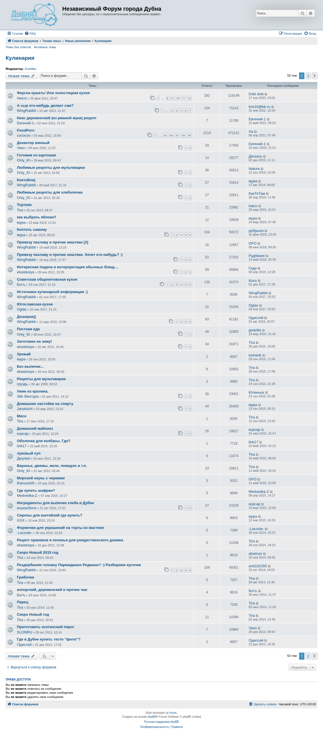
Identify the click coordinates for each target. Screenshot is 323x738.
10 (177, 98)
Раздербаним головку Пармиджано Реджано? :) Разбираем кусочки (79, 565)
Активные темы (45, 47)
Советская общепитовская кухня (47, 279)
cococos (23, 135)
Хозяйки (30, 68)
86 (171, 135)
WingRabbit (26, 110)
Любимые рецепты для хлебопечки (50, 192)
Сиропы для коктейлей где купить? (49, 515)
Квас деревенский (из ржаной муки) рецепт (57, 118)
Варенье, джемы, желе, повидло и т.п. (52, 466)
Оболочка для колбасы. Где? (43, 441)
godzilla (255, 330)
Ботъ (21, 284)
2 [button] (308, 75)
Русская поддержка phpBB (161, 721)
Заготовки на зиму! (34, 341)
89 (189, 135)
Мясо (21, 416)
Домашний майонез (35, 428)
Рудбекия (257, 256)
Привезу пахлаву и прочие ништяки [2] (52, 242)
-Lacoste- (24, 533)
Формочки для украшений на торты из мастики (60, 528)
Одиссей (256, 318)
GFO (253, 243)
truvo (253, 280)
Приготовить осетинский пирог (45, 627)
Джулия (23, 458)
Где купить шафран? (36, 490)
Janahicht (25, 409)
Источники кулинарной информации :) (52, 292)
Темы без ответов (18, 47)
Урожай (24, 354)
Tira (20, 210)
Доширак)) (26, 316)
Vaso (21, 148)
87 (177, 135)
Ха (251, 131)
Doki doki (256, 94)
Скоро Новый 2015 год (37, 552)
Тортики (24, 205)
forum (173, 712)
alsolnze (255, 553)
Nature (254, 169)
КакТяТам (257, 193)
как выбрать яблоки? (36, 217)
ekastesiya (25, 272)
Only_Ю (23, 160)
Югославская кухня (35, 304)
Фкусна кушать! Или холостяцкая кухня (53, 93)
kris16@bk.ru (259, 107)
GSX (20, 520)
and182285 (258, 566)
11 (183, 98)
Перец (22, 602)
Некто (22, 98)
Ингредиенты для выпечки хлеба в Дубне (55, 503)
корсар (22, 433)
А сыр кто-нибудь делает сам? (45, 105)
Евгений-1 (25, 123)
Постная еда (28, 329)
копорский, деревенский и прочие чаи (52, 590)
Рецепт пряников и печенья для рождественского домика (70, 540)
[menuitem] (30, 33)
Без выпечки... (30, 366)
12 (189, 98)
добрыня (256, 231)
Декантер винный (33, 143)
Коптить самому (32, 229)
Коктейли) (26, 180)
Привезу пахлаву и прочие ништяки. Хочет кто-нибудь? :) (69, 254)
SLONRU (24, 632)
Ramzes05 (25, 483)
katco (253, 206)
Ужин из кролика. (32, 391)
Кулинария (20, 58)
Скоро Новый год (33, 614)
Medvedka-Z (27, 495)
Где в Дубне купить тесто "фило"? (49, 639)
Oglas (21, 309)
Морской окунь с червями (41, 478)
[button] (314, 75)
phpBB (152, 716)
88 (183, 135)
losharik (255, 355)
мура (253, 181)
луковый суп (29, 453)
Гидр (253, 268)
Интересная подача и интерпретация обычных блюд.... (67, 267)
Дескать (255, 156)
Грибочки (25, 577)
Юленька (256, 392)
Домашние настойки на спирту (45, 404)
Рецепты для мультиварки (41, 379)
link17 (21, 446)
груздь (22, 384)
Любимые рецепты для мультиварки (51, 167)
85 (165, 135)
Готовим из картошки (36, 155)
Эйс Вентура (28, 396)
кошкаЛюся (26, 508)
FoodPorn (25, 130)
